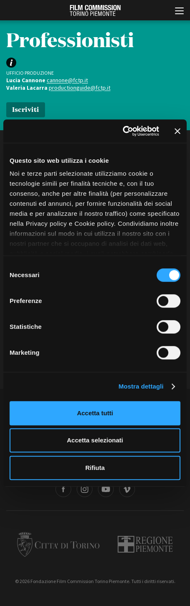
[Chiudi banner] (177, 131)
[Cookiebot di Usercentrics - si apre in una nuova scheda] (122, 131)
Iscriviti (25, 109)
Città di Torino (58, 544)
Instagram (84, 489)
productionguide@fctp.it (79, 87)
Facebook (63, 489)
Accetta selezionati (95, 440)
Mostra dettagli (140, 386)
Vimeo (127, 489)
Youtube (106, 489)
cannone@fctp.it (67, 80)
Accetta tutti (95, 413)
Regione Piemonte (145, 544)
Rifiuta (95, 467)
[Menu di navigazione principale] (179, 12)
